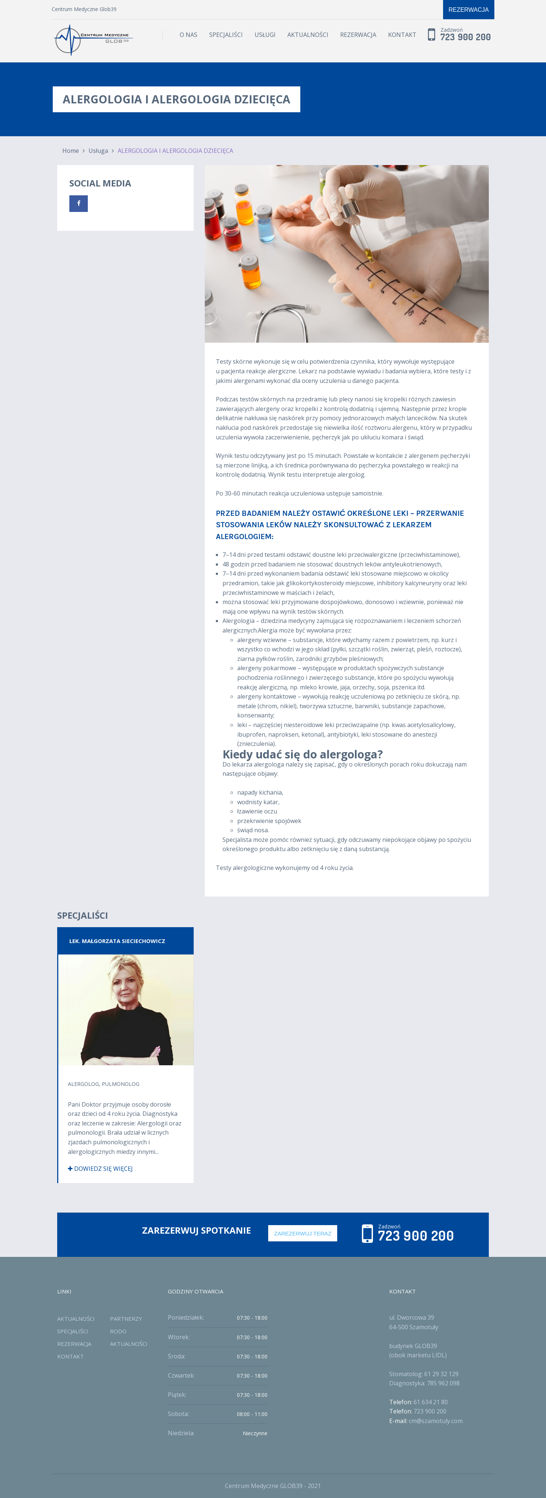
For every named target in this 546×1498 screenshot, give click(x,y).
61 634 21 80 (431, 1402)
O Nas (188, 35)
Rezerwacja (469, 10)
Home (70, 151)
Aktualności (307, 35)
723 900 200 (465, 37)
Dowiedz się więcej (100, 1169)
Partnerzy (126, 1318)
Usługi (265, 35)
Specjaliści (226, 35)
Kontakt (402, 35)
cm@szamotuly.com (436, 1421)
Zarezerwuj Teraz (302, 1233)
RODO (118, 1331)
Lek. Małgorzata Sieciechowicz (117, 941)
